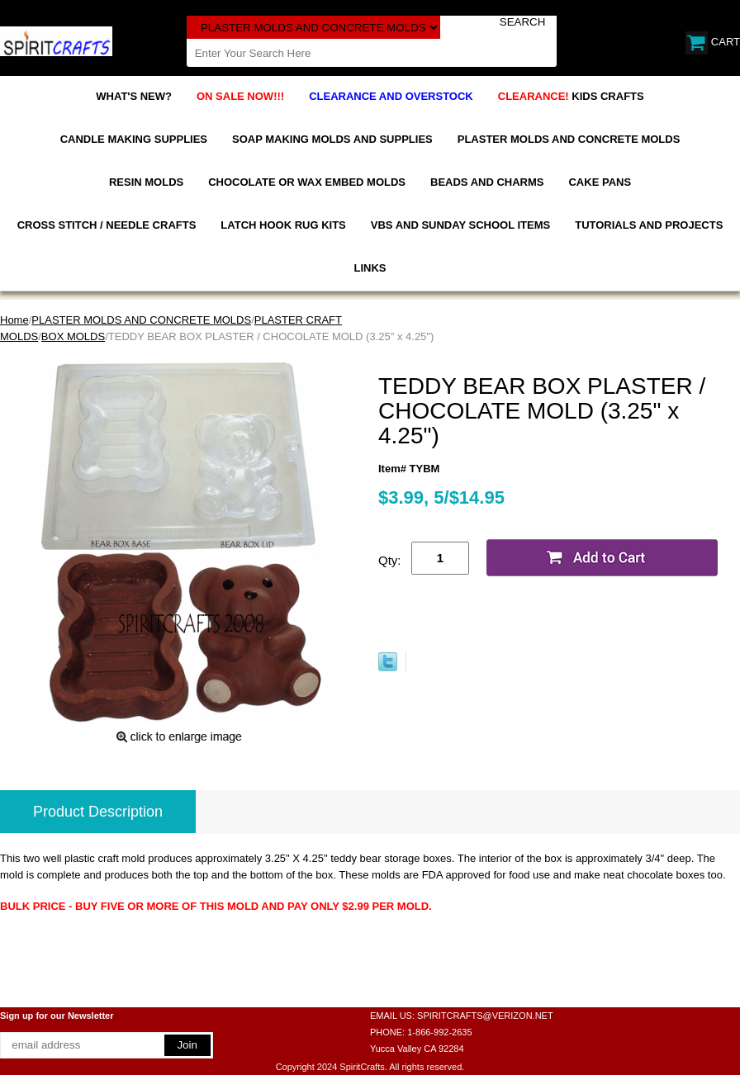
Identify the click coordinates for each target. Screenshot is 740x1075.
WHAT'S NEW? (134, 96)
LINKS (370, 268)
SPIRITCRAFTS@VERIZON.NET (485, 1016)
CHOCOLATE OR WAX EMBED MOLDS (307, 182)
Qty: (389, 560)
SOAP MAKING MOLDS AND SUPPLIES (332, 139)
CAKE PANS (599, 182)
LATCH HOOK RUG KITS (283, 225)
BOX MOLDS (73, 336)
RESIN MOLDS (146, 182)
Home (14, 320)
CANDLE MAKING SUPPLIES (133, 139)
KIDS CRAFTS (571, 96)
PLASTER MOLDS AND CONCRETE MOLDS (569, 139)
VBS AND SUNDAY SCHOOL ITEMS (460, 225)
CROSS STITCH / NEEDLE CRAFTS (107, 225)
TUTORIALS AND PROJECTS (649, 225)
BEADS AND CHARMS (486, 182)
